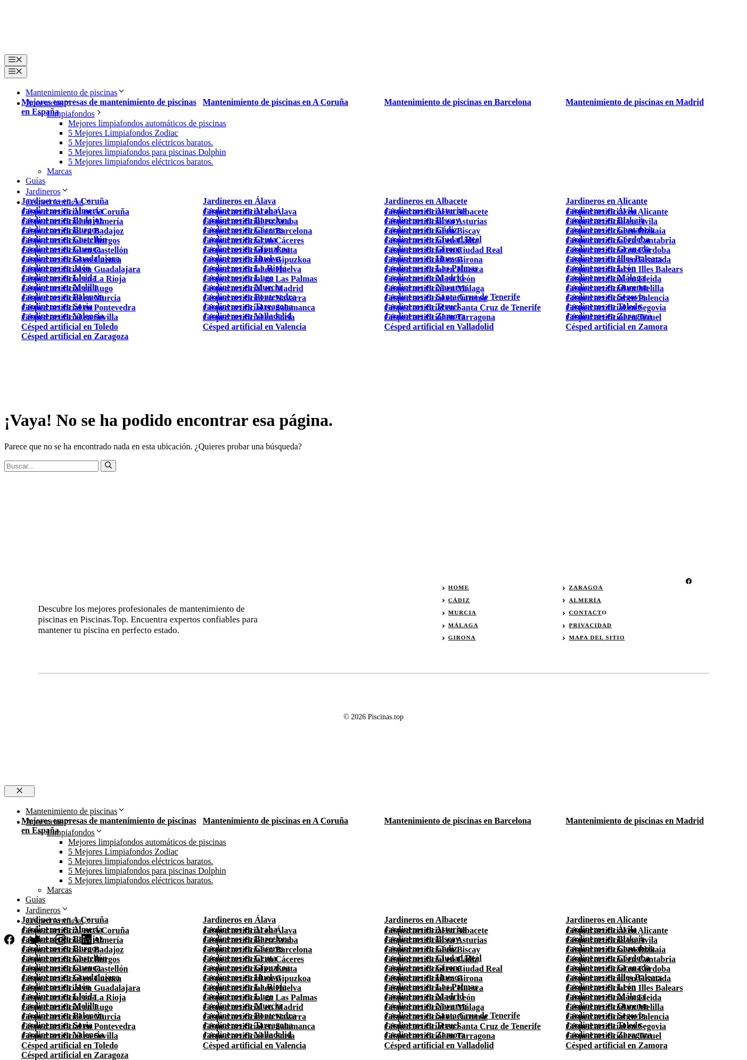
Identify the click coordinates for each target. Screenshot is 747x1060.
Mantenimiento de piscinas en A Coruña (275, 101)
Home (458, 587)
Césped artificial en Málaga (434, 1007)
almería (585, 600)
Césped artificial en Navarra (254, 1016)
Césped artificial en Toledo (69, 1045)
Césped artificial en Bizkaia (615, 949)
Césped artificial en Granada (618, 978)
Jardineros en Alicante (606, 201)
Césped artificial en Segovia (615, 1026)
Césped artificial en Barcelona (257, 949)
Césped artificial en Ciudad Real (443, 968)
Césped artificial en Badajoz (72, 949)
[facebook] (689, 581)
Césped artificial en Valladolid (439, 1045)
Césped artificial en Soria (249, 1035)
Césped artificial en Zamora (616, 1045)
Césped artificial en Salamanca (259, 1026)
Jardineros (47, 191)
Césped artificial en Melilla (614, 1007)
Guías (35, 180)
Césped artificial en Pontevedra (78, 1026)
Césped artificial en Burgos (70, 959)
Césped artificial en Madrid (253, 1007)
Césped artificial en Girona (433, 978)
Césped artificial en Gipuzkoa (257, 978)
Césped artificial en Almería (72, 939)
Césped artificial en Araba (250, 939)
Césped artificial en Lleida (613, 997)
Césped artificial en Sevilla (69, 1035)
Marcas (59, 171)
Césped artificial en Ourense (436, 1016)
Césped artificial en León (429, 997)
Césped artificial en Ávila (611, 939)
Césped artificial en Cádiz (431, 959)
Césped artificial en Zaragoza (74, 1054)
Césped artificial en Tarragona (439, 1035)
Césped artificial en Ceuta (250, 968)
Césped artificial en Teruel (613, 1035)
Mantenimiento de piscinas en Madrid (634, 101)
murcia (462, 612)
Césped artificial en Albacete (436, 211)
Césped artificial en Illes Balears (624, 987)
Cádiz (459, 600)
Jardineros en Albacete (425, 201)
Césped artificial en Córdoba (617, 968)
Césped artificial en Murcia (71, 1016)
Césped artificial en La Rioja (73, 997)
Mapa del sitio (597, 637)
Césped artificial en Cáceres (253, 959)
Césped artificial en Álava (250, 211)
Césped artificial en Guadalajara (81, 987)
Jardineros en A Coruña (65, 201)
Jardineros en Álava (239, 201)
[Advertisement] (373, 290)
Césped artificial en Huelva (252, 987)
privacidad (590, 625)
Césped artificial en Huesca (433, 987)
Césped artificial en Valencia (254, 1045)
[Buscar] (108, 466)
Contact (585, 612)
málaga (463, 625)
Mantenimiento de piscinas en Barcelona (457, 101)
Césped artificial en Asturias (435, 939)
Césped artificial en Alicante (616, 211)
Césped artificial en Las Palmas (260, 997)
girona (462, 637)
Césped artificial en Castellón (74, 968)
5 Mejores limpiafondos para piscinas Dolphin (147, 152)
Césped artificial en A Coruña (75, 211)
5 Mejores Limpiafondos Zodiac (123, 132)
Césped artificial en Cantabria (620, 959)
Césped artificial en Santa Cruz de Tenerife (462, 1026)
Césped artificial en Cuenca (71, 978)
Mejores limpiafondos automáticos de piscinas (147, 123)
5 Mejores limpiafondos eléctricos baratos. (140, 142)
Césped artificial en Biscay (432, 949)
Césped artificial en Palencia (617, 1016)
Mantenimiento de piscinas (76, 92)
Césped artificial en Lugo (67, 1007)
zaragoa (586, 587)
